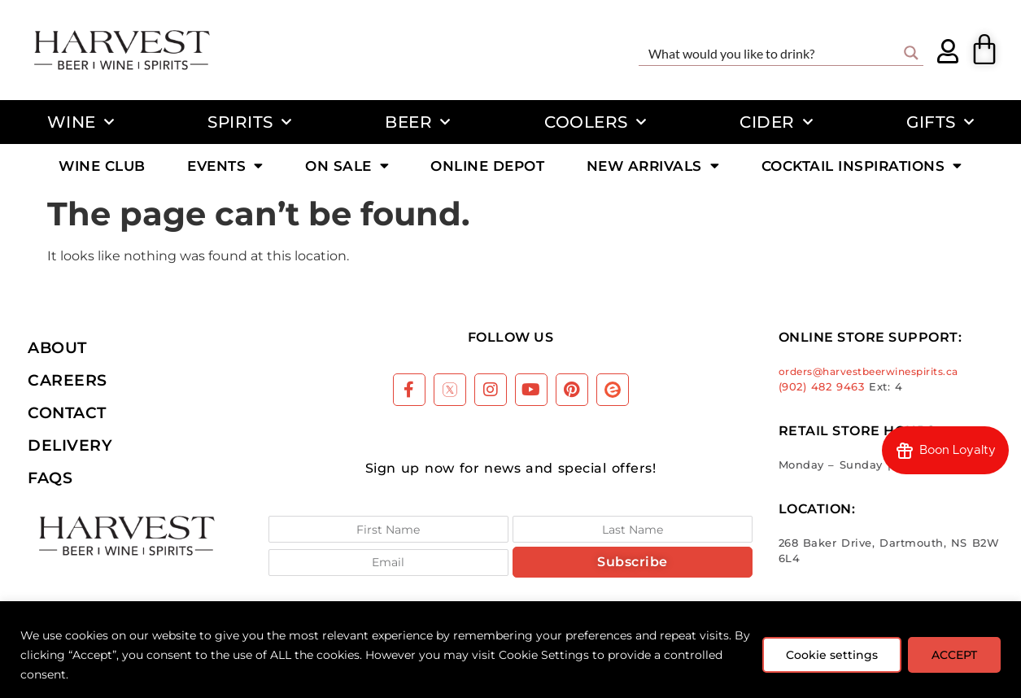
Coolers (595, 122)
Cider (776, 122)
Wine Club (102, 165)
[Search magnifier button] (911, 52)
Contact (67, 412)
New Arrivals (653, 166)
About (57, 347)
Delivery (70, 445)
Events (225, 166)
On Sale (347, 166)
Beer (418, 122)
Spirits (249, 122)
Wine (81, 122)
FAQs (50, 477)
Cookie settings (832, 655)
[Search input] (770, 53)
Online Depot (487, 165)
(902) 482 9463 (822, 387)
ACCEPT (954, 655)
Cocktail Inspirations (861, 166)
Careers (67, 380)
